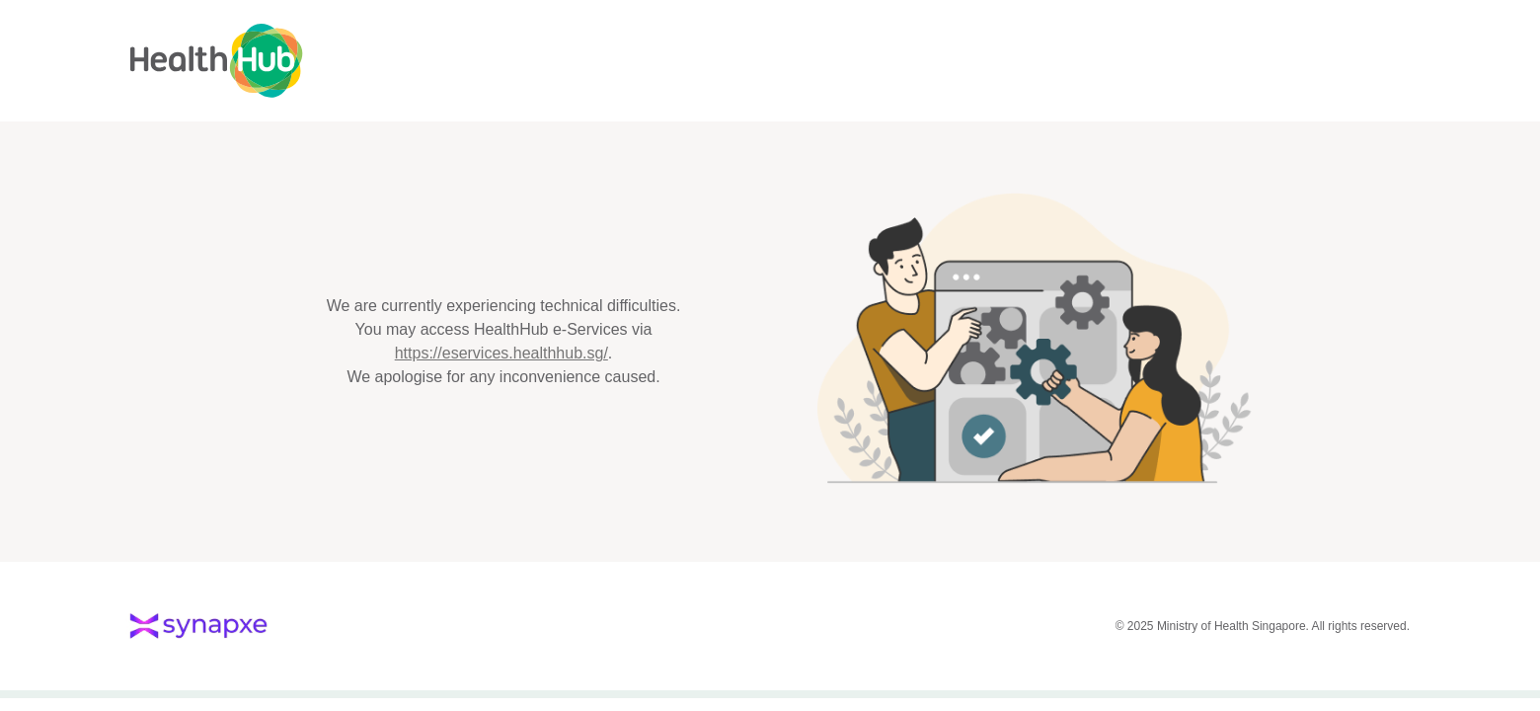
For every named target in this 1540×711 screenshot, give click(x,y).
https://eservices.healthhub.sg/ (501, 353)
